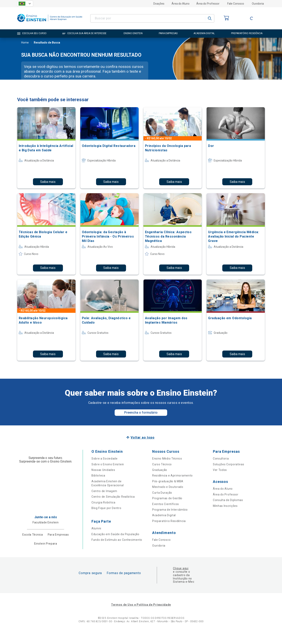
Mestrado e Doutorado (167, 486)
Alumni (96, 528)
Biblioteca (98, 475)
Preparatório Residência (169, 521)
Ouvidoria (258, 3)
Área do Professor (207, 3)
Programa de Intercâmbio (170, 509)
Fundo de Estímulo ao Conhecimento (116, 539)
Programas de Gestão (167, 498)
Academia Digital (164, 515)
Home (25, 43)
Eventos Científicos (165, 504)
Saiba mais (48, 182)
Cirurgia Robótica (103, 502)
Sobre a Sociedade (104, 458)
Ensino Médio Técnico (167, 458)
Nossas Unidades (103, 470)
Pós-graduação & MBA (167, 481)
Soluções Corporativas (228, 464)
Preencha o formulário (141, 412)
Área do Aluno (181, 3)
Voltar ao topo (142, 437)
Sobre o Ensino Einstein (107, 464)
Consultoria (221, 458)
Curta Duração (162, 492)
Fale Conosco (235, 3)
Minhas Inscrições (225, 505)
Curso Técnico (162, 464)
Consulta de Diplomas (228, 500)
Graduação (159, 470)
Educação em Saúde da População (115, 534)
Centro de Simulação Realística (113, 496)
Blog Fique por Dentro (106, 508)
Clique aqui (180, 568)
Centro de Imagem (104, 491)
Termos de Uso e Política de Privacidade (141, 604)
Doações (158, 3)
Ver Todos (220, 470)
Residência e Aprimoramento (172, 475)
